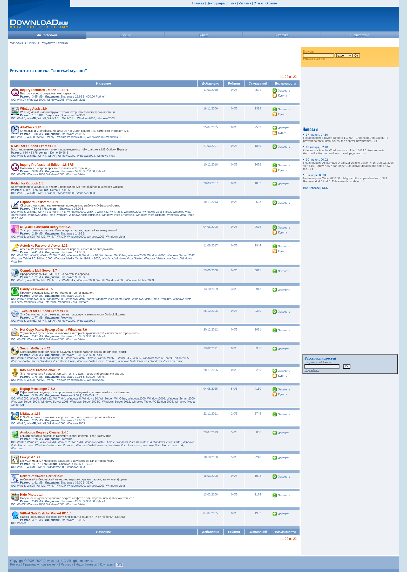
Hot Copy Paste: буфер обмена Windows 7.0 (53, 330)
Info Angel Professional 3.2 (40, 370)
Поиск (32, 43)
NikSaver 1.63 (30, 414)
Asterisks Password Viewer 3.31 (43, 245)
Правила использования (40, 564)
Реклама (245, 3)
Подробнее (311, 370)
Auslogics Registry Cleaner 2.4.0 (44, 432)
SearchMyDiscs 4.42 (35, 348)
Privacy (15, 564)
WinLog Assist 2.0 (33, 109)
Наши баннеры (87, 564)
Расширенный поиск (314, 59)
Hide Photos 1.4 (31, 495)
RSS (325, 187)
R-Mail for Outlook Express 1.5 (33, 146)
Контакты (106, 564)
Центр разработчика (221, 3)
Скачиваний (258, 83)
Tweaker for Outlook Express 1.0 (44, 311)
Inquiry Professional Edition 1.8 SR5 (46, 165)
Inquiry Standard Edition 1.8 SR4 (44, 90)
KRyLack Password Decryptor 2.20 (45, 227)
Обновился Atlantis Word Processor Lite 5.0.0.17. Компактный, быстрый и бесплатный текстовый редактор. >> (343, 150)
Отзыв (258, 3)
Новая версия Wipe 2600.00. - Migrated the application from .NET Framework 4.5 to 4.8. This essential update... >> (345, 178)
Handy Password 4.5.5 (36, 289)
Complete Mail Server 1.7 (38, 270)
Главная (198, 3)
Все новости (311, 187)
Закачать (284, 90)
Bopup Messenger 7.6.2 (37, 389)
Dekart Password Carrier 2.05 (41, 476)
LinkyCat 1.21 (30, 457)
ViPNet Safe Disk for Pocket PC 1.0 (45, 513)
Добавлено (210, 83)
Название (103, 83)
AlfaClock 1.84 (30, 127)
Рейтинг (234, 83)
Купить (282, 95)
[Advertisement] (154, 57)
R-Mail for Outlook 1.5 (27, 183)
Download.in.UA (54, 561)
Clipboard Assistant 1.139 (39, 202)
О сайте (271, 3)
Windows (16, 43)
